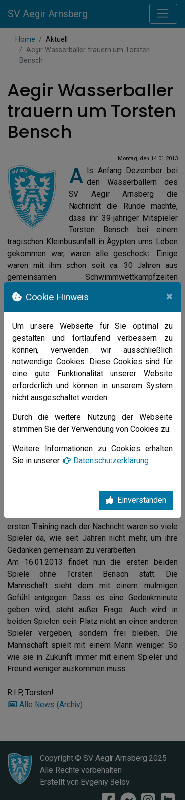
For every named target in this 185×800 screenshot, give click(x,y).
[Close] (169, 296)
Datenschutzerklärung (105, 460)
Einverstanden (136, 500)
